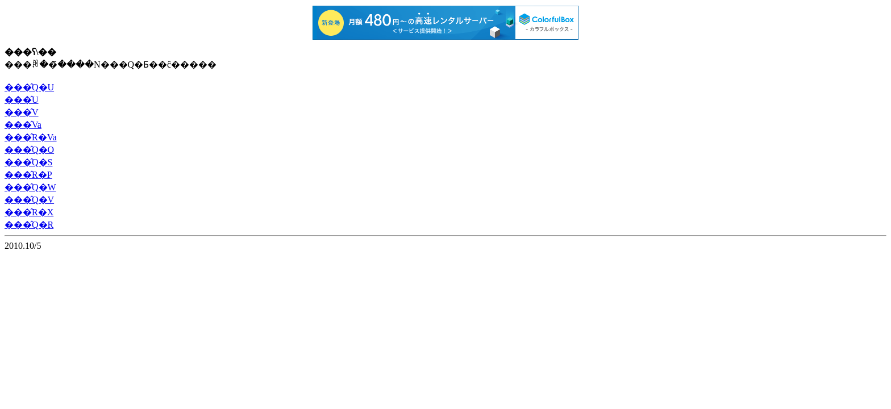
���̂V (22, 112)
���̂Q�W (30, 187)
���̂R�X (29, 212)
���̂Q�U (29, 87)
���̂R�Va (31, 137)
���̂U (22, 100)
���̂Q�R (29, 224)
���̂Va (23, 125)
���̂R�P (28, 175)
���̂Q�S (28, 162)
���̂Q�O (29, 150)
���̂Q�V (29, 199)
